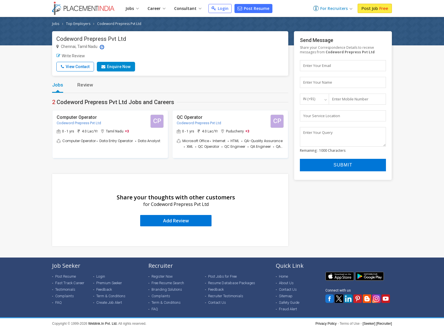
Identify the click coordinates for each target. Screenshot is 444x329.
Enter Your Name (317, 82)
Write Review (70, 56)
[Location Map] (102, 47)
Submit (343, 167)
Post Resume (253, 8)
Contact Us (217, 302)
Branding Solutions (166, 289)
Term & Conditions (110, 296)
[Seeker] (369, 324)
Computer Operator (77, 117)
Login (220, 8)
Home (283, 276)
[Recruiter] (384, 324)
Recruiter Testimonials (225, 296)
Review (85, 85)
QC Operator (189, 117)
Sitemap (286, 296)
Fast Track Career (69, 283)
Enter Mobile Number (350, 99)
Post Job (374, 8)
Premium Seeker (109, 283)
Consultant (187, 8)
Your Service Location (321, 115)
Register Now (162, 276)
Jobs (132, 8)
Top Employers (78, 23)
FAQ (58, 302)
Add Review (176, 221)
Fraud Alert (288, 309)
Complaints (64, 296)
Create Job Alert (109, 302)
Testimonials (65, 289)
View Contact (75, 66)
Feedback (104, 289)
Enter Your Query (318, 132)
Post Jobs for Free (222, 276)
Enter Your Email (317, 65)
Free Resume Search (167, 283)
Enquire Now (116, 66)
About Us (286, 283)
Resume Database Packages (231, 283)
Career (156, 8)
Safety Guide (289, 302)
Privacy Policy (326, 324)
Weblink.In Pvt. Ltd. (103, 324)
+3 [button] (127, 131)
